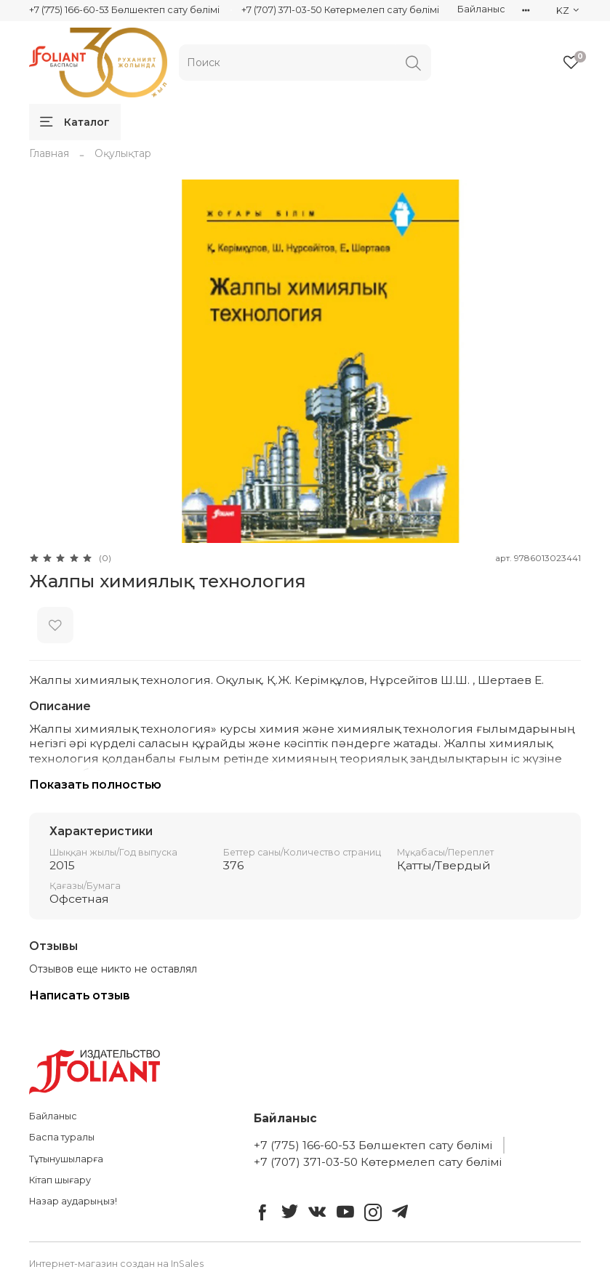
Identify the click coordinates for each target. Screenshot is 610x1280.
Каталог (75, 122)
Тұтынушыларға (66, 1159)
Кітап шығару (60, 1180)
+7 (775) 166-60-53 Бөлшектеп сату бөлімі (124, 9)
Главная (49, 153)
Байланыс (481, 9)
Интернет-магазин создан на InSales (116, 1263)
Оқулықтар (123, 153)
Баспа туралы (62, 1137)
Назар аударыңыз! (73, 1201)
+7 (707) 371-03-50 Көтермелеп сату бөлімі (340, 9)
